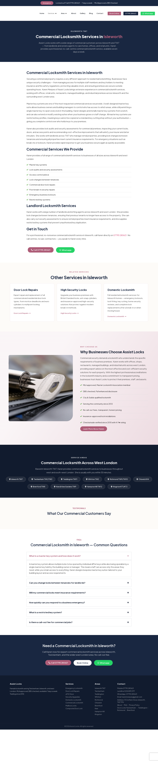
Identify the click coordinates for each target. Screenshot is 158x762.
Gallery (82, 13)
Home (42, 13)
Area (64, 13)
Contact (100, 13)
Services (52, 13)
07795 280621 (120, 241)
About (73, 13)
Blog (91, 13)
